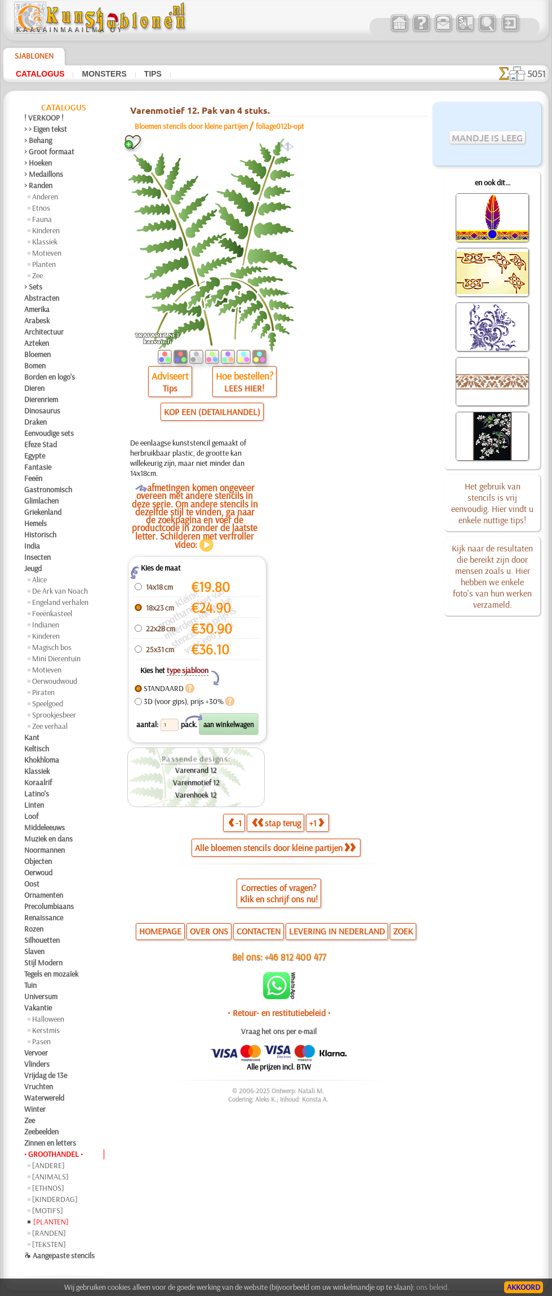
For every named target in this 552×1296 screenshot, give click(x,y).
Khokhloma (41, 760)
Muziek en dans (48, 839)
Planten (44, 264)
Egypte (34, 456)
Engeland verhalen (60, 602)
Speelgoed (47, 703)
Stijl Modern (43, 962)
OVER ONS (209, 931)
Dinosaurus (42, 411)
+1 (316, 823)
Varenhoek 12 (196, 795)
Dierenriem (41, 399)
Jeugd (33, 568)
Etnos (41, 208)
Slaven (34, 951)
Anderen (45, 196)
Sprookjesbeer (54, 715)
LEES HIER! (244, 388)
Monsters (104, 73)
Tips (153, 73)
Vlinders (37, 1064)
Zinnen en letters (50, 1143)
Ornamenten (43, 895)
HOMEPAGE (160, 931)
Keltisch (36, 748)
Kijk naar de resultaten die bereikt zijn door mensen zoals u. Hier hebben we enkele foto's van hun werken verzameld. (492, 576)
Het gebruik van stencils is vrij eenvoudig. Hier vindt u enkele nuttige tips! (492, 502)
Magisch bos (52, 647)
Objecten (38, 861)
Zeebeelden (41, 1131)
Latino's (36, 794)
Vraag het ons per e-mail (279, 1031)
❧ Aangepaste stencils (59, 1255)
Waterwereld (44, 1098)
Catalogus (40, 73)
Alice (39, 579)
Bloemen (37, 354)
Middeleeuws (44, 827)
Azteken (36, 343)
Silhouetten (42, 940)
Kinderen (46, 230)
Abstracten (41, 298)
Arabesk (37, 320)
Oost (31, 884)
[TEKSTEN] (49, 1244)
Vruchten (38, 1086)
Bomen (35, 365)
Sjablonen (34, 56)
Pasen (41, 1041)
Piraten (43, 692)
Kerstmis (46, 1030)
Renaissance (43, 917)
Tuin (30, 985)
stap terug (276, 823)
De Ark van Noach (60, 591)
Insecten (37, 557)
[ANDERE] (48, 1165)
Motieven (46, 253)
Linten (34, 805)
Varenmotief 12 (196, 782)
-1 (235, 823)
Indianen (45, 625)
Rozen (33, 929)
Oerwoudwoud (54, 681)
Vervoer (36, 1053)
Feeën (33, 478)
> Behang (38, 140)
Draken (35, 422)
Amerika (37, 309)
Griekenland (42, 512)
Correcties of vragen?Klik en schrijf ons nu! (279, 893)
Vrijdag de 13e (45, 1075)
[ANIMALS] (50, 1177)
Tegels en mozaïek (51, 974)
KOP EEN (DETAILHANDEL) (212, 411)
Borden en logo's (49, 377)
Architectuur (44, 332)
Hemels (35, 523)
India (32, 546)
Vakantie (38, 1008)
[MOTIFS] (47, 1210)
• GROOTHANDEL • (53, 1154)
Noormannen (44, 850)
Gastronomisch (48, 489)
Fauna (42, 219)
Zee (37, 275)
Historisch (40, 534)
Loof (31, 816)
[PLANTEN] (51, 1222)
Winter (35, 1109)
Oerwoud (38, 872)
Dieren (34, 388)
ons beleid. (432, 1287)
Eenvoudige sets (49, 433)
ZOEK (403, 931)
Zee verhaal (50, 726)
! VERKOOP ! (44, 118)
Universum (40, 996)
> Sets (33, 287)
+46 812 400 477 (295, 957)
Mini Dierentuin (56, 658)
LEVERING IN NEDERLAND (337, 931)
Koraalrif (38, 782)
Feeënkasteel (52, 613)
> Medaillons (43, 174)
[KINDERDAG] (55, 1199)
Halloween (48, 1019)
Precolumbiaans (49, 906)
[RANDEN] (49, 1233)
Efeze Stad (40, 444)
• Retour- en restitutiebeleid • (279, 1012)
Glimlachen (41, 501)
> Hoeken (38, 163)
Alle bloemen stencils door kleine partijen (275, 847)
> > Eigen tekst (45, 129)
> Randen (38, 185)
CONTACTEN (259, 931)
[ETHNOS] (48, 1188)
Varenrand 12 (196, 770)
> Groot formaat (49, 151)
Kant (31, 737)
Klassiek (44, 242)
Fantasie (37, 467)
